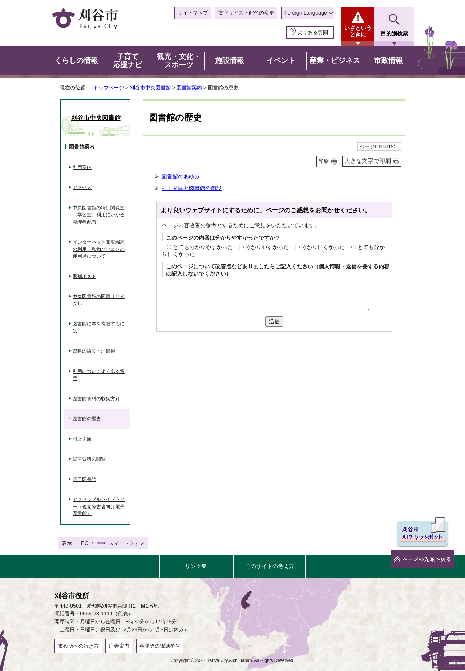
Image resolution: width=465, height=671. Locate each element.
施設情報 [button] (229, 60)
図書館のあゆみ (181, 176)
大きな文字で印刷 (367, 161)
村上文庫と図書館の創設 (192, 188)
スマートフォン (126, 543)
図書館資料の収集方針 (96, 398)
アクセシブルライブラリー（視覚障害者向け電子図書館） (99, 506)
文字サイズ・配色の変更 (246, 13)
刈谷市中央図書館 (150, 88)
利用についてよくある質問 (99, 375)
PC (84, 543)
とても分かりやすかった (203, 247)
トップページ (108, 88)
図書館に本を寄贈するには (99, 327)
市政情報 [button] (388, 60)
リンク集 (196, 566)
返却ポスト (84, 276)
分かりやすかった (267, 247)
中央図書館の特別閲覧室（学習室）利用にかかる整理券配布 (99, 215)
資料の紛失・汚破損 (94, 351)
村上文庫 (82, 439)
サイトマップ (193, 13)
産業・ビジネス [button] (334, 60)
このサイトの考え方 (269, 566)
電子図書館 (84, 479)
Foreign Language (305, 13)
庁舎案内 (119, 646)
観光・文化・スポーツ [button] (179, 60)
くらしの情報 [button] (76, 60)
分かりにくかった (323, 247)
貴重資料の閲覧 (89, 459)
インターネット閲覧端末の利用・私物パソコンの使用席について (99, 249)
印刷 (324, 161)
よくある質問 (313, 32)
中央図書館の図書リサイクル (99, 300)
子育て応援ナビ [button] (127, 60)
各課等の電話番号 (160, 646)
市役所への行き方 (78, 646)
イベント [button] (280, 60)
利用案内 (82, 167)
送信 (274, 321)
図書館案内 (189, 88)
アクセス (82, 187)
